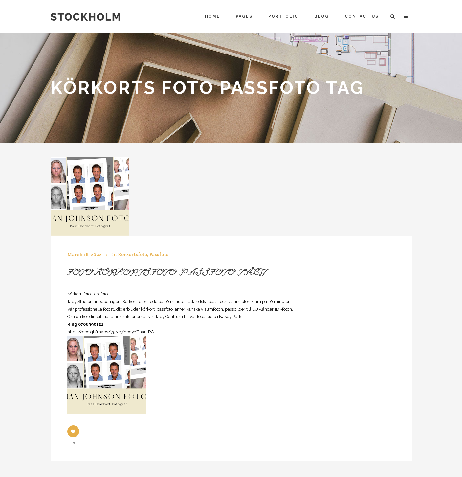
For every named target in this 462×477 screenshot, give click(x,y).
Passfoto (158, 254)
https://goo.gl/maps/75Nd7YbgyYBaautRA (110, 331)
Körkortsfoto (132, 254)
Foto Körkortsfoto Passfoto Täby (166, 273)
